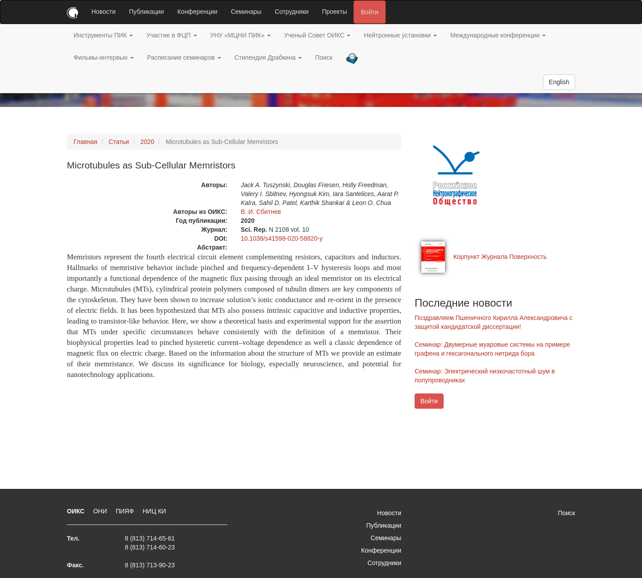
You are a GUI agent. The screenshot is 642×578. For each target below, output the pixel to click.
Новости (103, 11)
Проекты (334, 11)
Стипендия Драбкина (268, 57)
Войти (369, 12)
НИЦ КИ (154, 511)
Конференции (197, 11)
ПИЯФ (125, 511)
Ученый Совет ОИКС (317, 35)
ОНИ (101, 511)
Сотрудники (292, 11)
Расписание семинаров (184, 57)
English (559, 82)
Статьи (119, 141)
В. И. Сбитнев (261, 211)
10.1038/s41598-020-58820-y (282, 238)
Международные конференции (498, 35)
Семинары (246, 11)
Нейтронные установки (400, 35)
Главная (85, 141)
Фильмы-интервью (104, 57)
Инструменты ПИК (103, 35)
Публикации (146, 11)
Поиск (324, 57)
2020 (147, 141)
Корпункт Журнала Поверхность (500, 256)
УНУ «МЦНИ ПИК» (240, 35)
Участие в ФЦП (171, 35)
